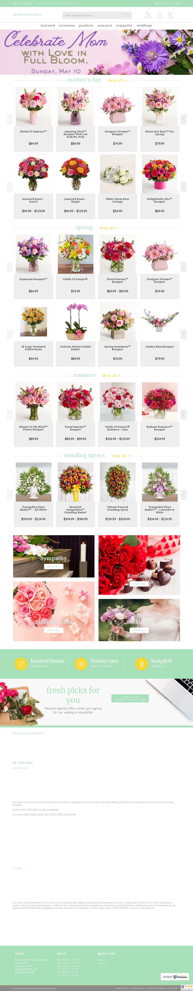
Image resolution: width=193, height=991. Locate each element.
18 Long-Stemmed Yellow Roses (33, 348)
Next (183, 119)
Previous (9, 119)
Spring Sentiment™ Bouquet (117, 348)
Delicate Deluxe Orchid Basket (75, 348)
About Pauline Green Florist (28, 733)
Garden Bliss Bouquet (160, 346)
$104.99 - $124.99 (33, 519)
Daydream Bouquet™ (33, 279)
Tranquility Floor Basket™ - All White (33, 508)
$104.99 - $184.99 (76, 519)
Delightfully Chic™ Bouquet (159, 200)
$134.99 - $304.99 (117, 519)
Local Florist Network (157, 988)
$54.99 (117, 211)
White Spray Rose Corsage (117, 200)
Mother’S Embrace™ (33, 131)
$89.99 (75, 359)
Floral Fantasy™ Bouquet (117, 280)
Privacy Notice (137, 988)
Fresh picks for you (73, 699)
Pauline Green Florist (27, 14)
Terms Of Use (122, 988)
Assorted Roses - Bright (75, 200)
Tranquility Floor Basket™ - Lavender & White (160, 509)
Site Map (173, 988)
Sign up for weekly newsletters (130, 698)
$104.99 (159, 439)
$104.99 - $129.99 (118, 439)
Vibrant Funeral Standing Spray (117, 508)
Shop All (115, 80)
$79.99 (159, 143)
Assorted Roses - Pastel (33, 200)
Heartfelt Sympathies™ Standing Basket (75, 509)
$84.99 (33, 143)
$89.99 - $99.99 (117, 291)
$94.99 (33, 359)
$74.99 (117, 143)
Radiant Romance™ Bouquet (160, 428)
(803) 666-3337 (25, 3)
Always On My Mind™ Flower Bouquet (33, 428)
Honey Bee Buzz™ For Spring (159, 133)
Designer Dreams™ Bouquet (117, 133)
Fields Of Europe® (75, 279)
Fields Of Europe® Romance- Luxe (117, 428)
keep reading (26, 762)
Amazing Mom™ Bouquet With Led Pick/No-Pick (75, 134)
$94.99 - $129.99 (33, 211)
